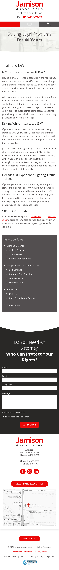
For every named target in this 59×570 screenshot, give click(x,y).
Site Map (28, 554)
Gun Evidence (16, 278)
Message (6, 393)
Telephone (7, 384)
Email (4, 376)
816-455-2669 (32, 17)
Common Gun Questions (21, 274)
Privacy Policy (20, 414)
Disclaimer (7, 414)
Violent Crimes (16, 250)
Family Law (12, 289)
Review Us (29, 540)
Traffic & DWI (15, 254)
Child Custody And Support (22, 298)
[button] (9, 24)
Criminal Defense (15, 245)
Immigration (13, 304)
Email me (36, 216)
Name (5, 367)
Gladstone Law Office (29, 486)
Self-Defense (15, 269)
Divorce (13, 293)
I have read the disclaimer (17, 419)
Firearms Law (16, 282)
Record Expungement (20, 258)
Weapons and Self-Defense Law (23, 265)
